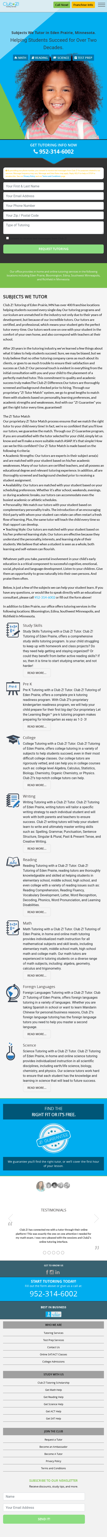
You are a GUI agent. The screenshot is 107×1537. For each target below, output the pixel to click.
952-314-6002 (54, 151)
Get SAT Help (53, 1418)
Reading (40, 58)
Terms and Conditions (51, 176)
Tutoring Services (53, 1332)
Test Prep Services (53, 1340)
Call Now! (61, 5)
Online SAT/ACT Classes (53, 1354)
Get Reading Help (53, 1397)
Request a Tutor (53, 1439)
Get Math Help (53, 1389)
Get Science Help (53, 1404)
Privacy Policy (29, 176)
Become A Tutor (53, 1454)
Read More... (36, 673)
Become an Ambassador (53, 1446)
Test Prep (83, 58)
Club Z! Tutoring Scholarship (53, 1382)
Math (20, 58)
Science (61, 58)
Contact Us (53, 1347)
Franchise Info (83, 5)
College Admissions (53, 1361)
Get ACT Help (53, 1411)
